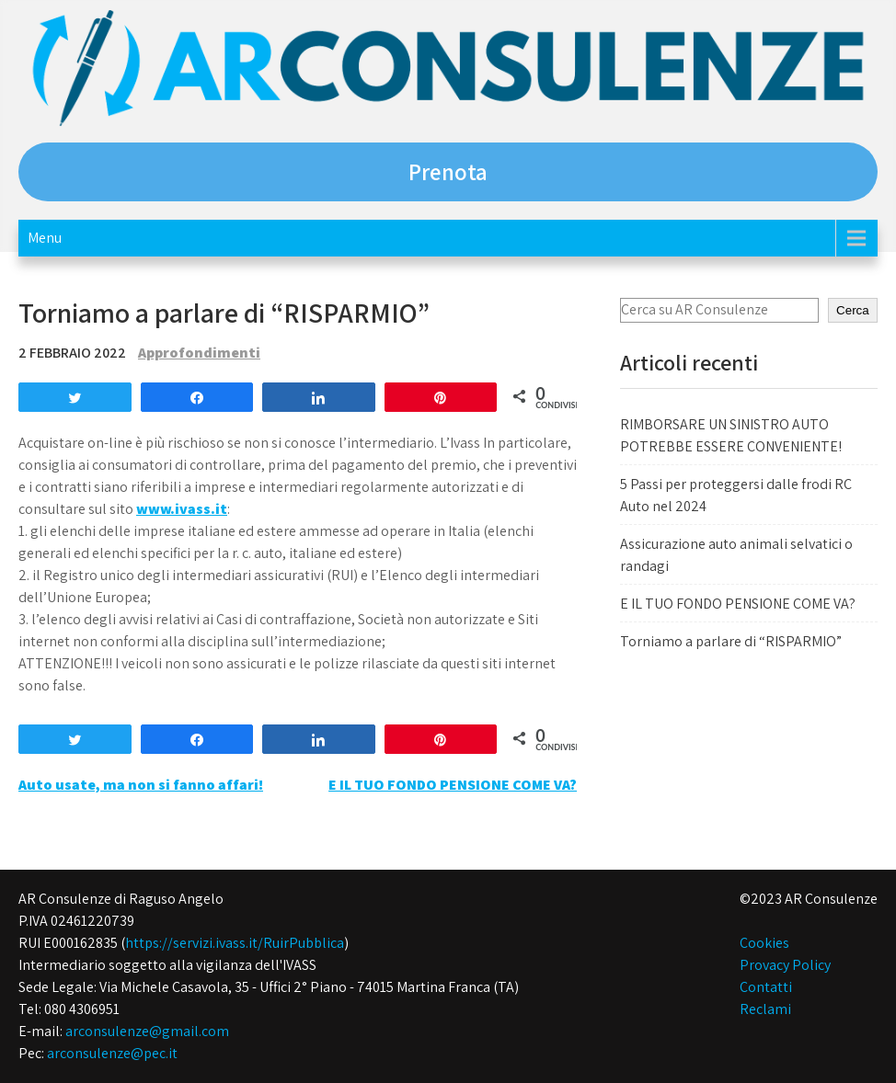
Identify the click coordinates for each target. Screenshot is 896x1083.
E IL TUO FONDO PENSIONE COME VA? (452, 784)
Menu (45, 237)
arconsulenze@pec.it (112, 1053)
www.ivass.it (181, 509)
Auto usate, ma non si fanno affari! (140, 784)
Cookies (764, 942)
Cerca (852, 310)
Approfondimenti (199, 352)
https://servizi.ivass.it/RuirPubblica (234, 942)
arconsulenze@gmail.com (147, 1031)
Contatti (766, 987)
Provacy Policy (785, 965)
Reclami (765, 1009)
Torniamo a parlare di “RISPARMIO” (731, 641)
